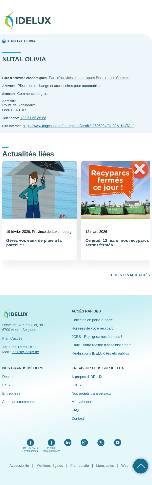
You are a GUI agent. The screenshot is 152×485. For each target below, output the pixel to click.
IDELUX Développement (51, 449)
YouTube (117, 442)
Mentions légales (49, 466)
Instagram (84, 442)
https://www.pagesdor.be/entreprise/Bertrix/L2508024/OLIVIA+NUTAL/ (78, 126)
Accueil (4, 41)
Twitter (100, 442)
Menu (147, 17)
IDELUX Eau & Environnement (31, 449)
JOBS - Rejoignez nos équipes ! (97, 337)
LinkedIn (67, 442)
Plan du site (79, 466)
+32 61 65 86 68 (33, 118)
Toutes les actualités (129, 275)
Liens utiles (105, 466)
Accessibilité (19, 466)
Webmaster (130, 466)
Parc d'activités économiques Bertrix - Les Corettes (89, 78)
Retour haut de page (140, 466)
